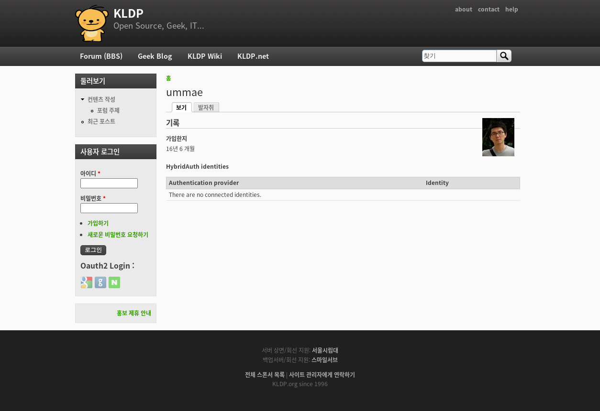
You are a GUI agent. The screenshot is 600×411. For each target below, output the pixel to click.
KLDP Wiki (205, 56)
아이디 (90, 173)
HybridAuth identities (197, 166)
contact (489, 9)
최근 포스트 (101, 121)
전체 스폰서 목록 (265, 374)
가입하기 (98, 223)
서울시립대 (325, 350)
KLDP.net (253, 56)
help (511, 9)
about (463, 9)
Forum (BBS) (101, 56)
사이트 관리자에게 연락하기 (322, 374)
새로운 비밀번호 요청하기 (118, 234)
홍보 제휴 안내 (134, 313)
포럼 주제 (108, 110)
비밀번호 (93, 198)
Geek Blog (155, 56)
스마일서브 (324, 360)
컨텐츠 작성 (101, 99)
